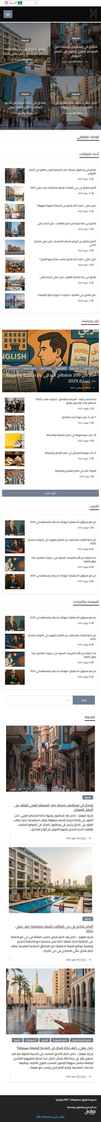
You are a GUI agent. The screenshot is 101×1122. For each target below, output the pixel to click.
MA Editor (78, 61)
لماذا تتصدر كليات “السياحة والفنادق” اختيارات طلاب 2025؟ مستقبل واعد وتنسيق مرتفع (65, 401)
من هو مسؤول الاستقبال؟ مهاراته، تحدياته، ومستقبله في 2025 (63, 522)
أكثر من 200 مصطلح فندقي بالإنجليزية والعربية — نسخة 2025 (51, 378)
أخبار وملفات (13, 368)
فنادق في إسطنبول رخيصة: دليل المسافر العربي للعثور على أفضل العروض (76, 51)
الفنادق (44, 1040)
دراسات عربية (46, 368)
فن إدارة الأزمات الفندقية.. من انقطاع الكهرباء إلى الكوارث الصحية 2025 (62, 541)
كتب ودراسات (88, 368)
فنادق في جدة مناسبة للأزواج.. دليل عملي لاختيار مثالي (68, 277)
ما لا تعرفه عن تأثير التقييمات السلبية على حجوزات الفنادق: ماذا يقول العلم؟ (63, 559)
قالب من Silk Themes (50, 1117)
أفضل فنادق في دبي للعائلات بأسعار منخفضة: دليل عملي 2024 (25, 51)
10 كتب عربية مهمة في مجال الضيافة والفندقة (71, 435)
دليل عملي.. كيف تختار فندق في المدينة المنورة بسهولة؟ (76, 104)
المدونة (76, 38)
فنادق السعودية (60, 1040)
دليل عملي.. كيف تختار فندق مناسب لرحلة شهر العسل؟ (68, 259)
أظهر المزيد (50, 493)
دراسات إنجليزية (29, 368)
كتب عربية (74, 368)
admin (88, 387)
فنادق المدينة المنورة (81, 1040)
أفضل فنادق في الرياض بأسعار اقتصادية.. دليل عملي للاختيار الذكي (65, 243)
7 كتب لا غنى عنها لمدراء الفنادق (79, 417)
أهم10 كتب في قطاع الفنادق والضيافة (75, 471)
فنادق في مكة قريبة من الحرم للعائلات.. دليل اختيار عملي (25, 104)
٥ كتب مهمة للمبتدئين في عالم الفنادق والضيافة (70, 453)
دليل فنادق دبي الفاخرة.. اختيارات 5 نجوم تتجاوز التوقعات (66, 295)
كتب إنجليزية (60, 368)
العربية (15, 3)
